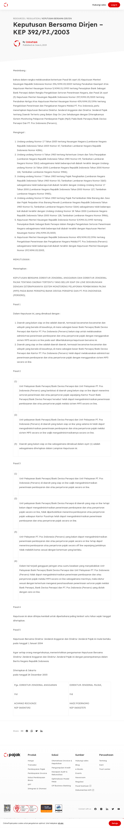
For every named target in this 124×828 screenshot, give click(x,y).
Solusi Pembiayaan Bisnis (36, 778)
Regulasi (79, 781)
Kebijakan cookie (75, 819)
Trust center (104, 769)
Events (78, 773)
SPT (29, 784)
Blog (77, 765)
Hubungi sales (99, 5)
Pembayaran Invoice (37, 773)
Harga (31, 760)
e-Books (79, 769)
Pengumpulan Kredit (61, 767)
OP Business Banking (61, 785)
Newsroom (80, 777)
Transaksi (32, 765)
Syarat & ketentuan (42, 819)
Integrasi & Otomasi (37, 788)
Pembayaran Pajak (36, 769)
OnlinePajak (31, 42)
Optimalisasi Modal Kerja (60, 780)
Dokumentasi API (83, 790)
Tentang (103, 760)
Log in (114, 5)
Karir (101, 765)
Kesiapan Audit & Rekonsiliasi (59, 773)
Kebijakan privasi (59, 819)
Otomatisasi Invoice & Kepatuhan (62, 762)
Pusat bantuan (82, 786)
